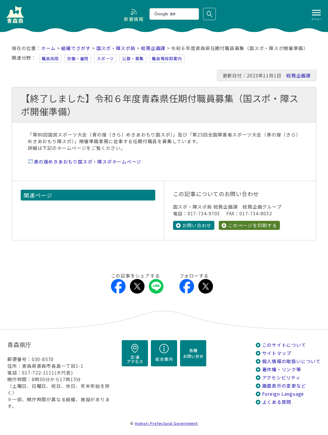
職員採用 (50, 58)
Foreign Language (283, 393)
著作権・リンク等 (281, 369)
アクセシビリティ (281, 377)
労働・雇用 (78, 58)
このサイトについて (284, 345)
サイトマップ (277, 353)
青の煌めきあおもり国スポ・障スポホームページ (87, 161)
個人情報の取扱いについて (291, 361)
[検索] (173, 13)
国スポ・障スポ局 (115, 48)
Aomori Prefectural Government (166, 423)
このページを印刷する (252, 225)
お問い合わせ (197, 225)
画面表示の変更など (284, 385)
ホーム (48, 48)
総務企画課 (153, 48)
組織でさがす (76, 48)
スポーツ (105, 58)
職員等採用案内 (167, 58)
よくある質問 (277, 402)
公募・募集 (133, 58)
